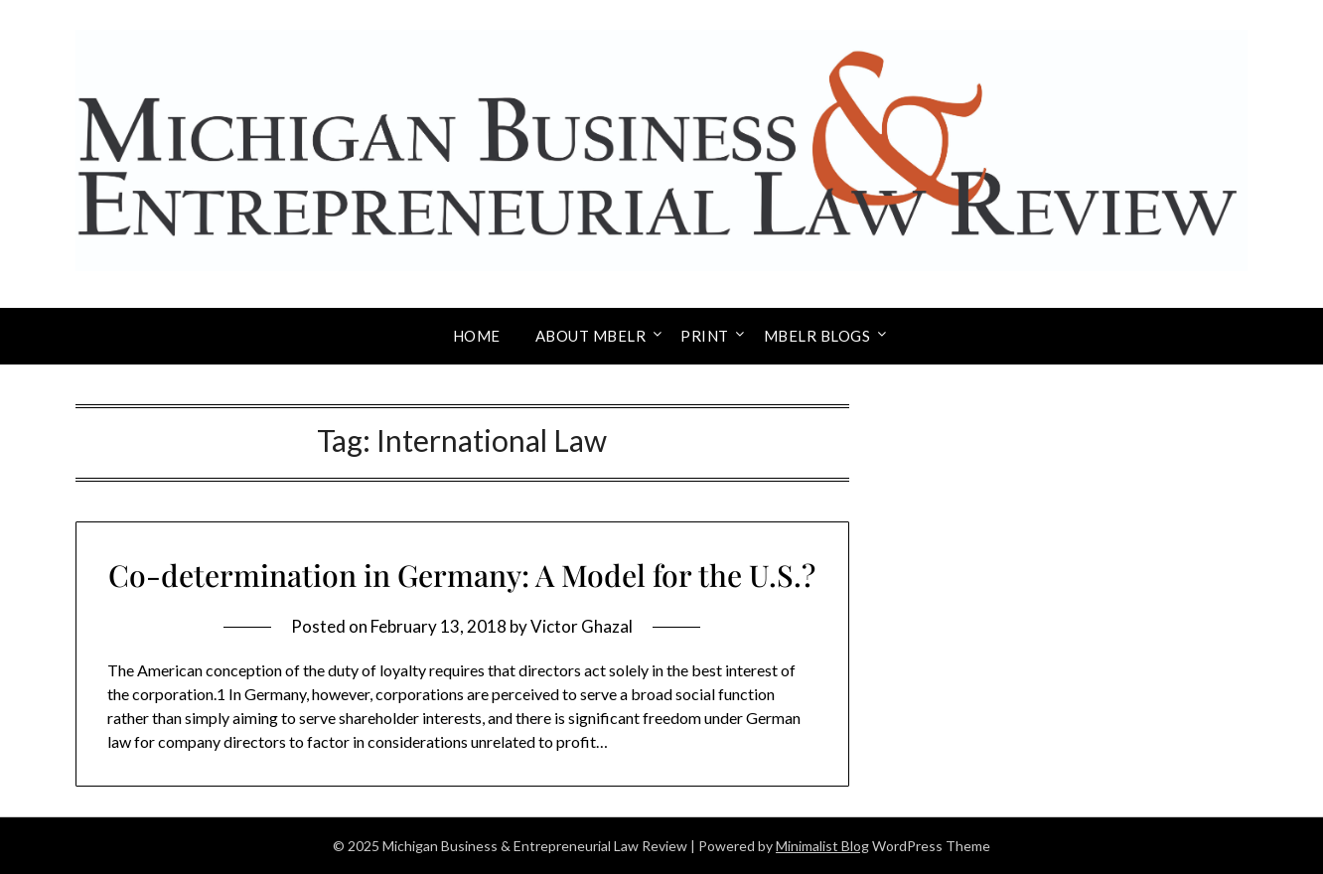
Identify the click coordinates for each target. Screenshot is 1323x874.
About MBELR (591, 336)
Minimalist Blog (822, 845)
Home (477, 336)
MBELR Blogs (817, 336)
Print (704, 336)
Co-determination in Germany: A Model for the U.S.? (461, 575)
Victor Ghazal (581, 626)
